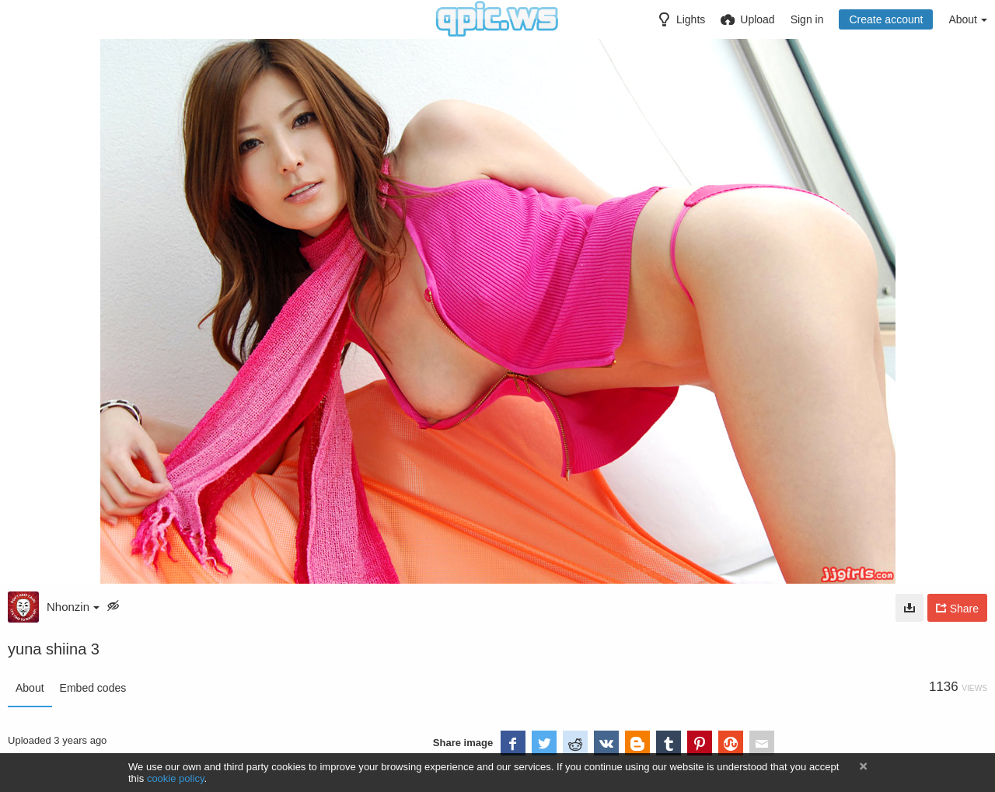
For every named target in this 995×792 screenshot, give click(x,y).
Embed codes (93, 688)
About (30, 688)
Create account (886, 19)
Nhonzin (73, 606)
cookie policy (175, 778)
